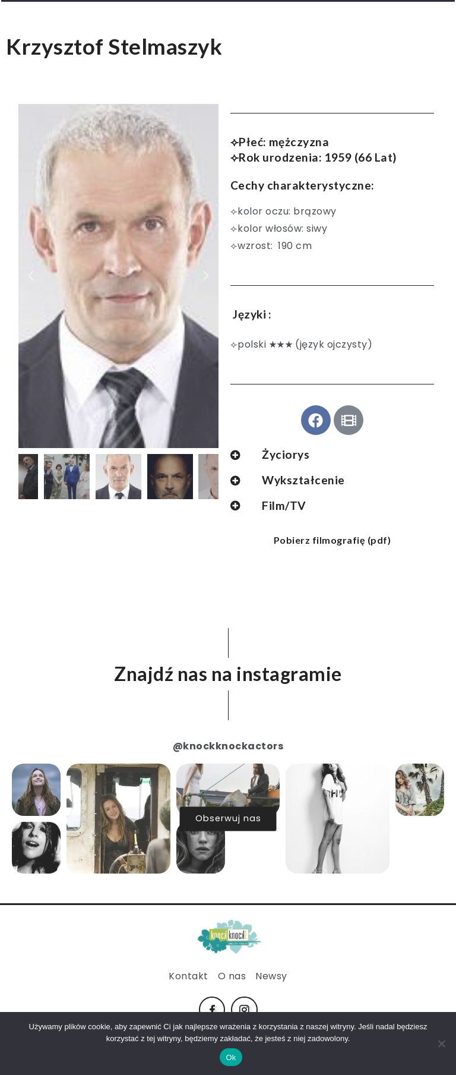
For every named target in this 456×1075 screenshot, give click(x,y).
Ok (231, 1057)
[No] (441, 1043)
